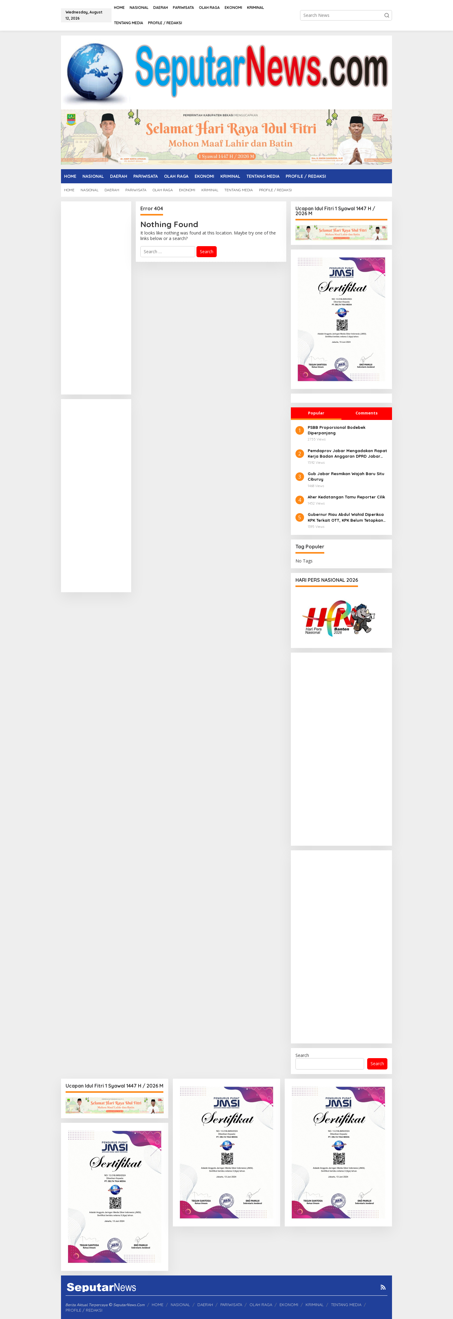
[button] (387, 15)
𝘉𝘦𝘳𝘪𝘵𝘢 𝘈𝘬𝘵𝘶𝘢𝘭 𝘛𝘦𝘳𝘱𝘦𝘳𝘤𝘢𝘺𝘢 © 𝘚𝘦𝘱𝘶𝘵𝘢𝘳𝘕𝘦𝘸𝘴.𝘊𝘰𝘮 (105, 1304)
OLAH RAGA (260, 1304)
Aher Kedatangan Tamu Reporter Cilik (346, 496)
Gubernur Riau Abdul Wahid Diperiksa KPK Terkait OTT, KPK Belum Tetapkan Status (346, 517)
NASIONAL (180, 1304)
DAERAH (205, 1304)
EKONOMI (289, 1304)
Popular (316, 413)
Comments (367, 413)
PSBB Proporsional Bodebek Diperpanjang (336, 430)
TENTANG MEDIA (346, 1304)
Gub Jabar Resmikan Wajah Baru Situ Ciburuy (346, 476)
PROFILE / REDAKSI (84, 1310)
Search (302, 1055)
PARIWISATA (231, 1304)
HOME (157, 1304)
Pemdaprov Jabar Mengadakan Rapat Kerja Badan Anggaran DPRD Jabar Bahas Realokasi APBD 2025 (347, 453)
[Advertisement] (96, 298)
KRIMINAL (315, 1304)
